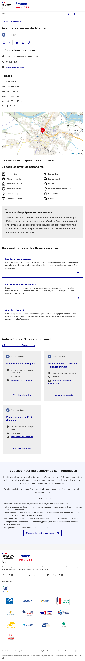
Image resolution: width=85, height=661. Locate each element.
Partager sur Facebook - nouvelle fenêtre (4, 42)
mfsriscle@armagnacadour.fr (17, 67)
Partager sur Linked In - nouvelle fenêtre (16, 42)
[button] (42, 130)
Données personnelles (53, 651)
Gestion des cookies (68, 651)
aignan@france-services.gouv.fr (22, 437)
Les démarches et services (18, 259)
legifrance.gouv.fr (40, 575)
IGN (77, 153)
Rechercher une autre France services (19, 345)
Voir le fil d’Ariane (7, 14)
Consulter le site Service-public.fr (41, 533)
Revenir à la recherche (13, 22)
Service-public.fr (36, 477)
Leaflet (72, 153)
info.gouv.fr (6, 575)
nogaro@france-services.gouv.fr (22, 380)
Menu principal (82, 3)
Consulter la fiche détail (22, 395)
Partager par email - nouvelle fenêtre (23, 42)
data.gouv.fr (56, 575)
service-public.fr (22, 575)
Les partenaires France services (20, 284)
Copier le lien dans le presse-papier (29, 42)
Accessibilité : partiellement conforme (22, 651)
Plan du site (5, 651)
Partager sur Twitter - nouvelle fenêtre (10, 42)
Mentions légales (40, 651)
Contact (79, 651)
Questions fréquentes (15, 310)
